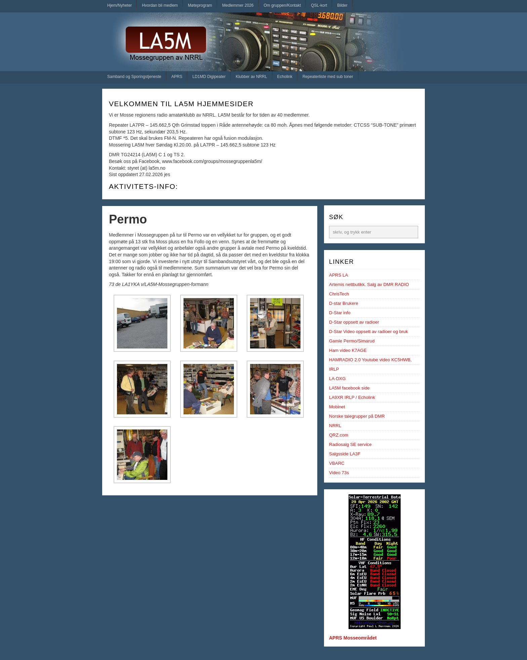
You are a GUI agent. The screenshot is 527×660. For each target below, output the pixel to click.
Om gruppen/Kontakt (282, 5)
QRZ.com (338, 435)
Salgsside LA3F (344, 453)
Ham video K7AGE (348, 350)
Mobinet (337, 406)
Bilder (342, 5)
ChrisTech (339, 293)
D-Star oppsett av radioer (354, 322)
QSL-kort (319, 5)
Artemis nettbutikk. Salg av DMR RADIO (369, 284)
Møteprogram (200, 5)
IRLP (334, 369)
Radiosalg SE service (350, 444)
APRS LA (338, 275)
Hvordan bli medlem (160, 5)
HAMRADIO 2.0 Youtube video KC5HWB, (370, 359)
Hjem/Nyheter (119, 5)
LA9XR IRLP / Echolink (352, 397)
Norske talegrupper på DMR (357, 416)
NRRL (335, 425)
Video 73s (339, 472)
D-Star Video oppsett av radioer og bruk (368, 331)
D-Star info (340, 312)
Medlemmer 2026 (237, 5)
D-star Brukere (343, 303)
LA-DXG (337, 378)
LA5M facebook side (349, 387)
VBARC (336, 463)
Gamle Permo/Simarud (352, 340)
